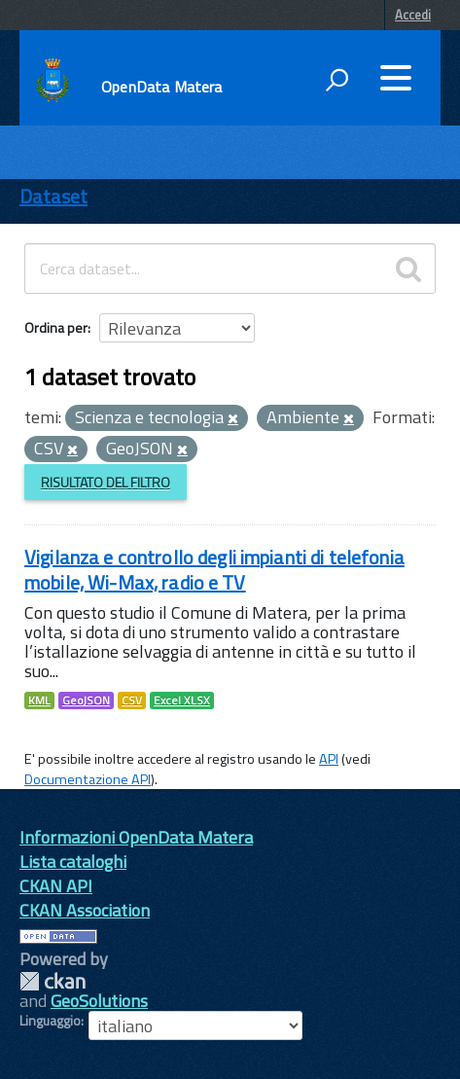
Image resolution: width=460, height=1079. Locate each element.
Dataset (53, 196)
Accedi (413, 14)
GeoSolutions (99, 1001)
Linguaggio (50, 1020)
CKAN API (55, 886)
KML (39, 700)
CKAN (52, 981)
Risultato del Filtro (105, 482)
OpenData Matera (161, 86)
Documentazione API (87, 779)
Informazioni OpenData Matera (136, 837)
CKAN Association (84, 910)
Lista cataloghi (72, 861)
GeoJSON (86, 700)
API (328, 759)
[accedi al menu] (395, 77)
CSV (132, 700)
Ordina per (56, 327)
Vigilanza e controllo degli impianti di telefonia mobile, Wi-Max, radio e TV (214, 569)
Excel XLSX (182, 700)
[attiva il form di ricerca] (336, 80)
